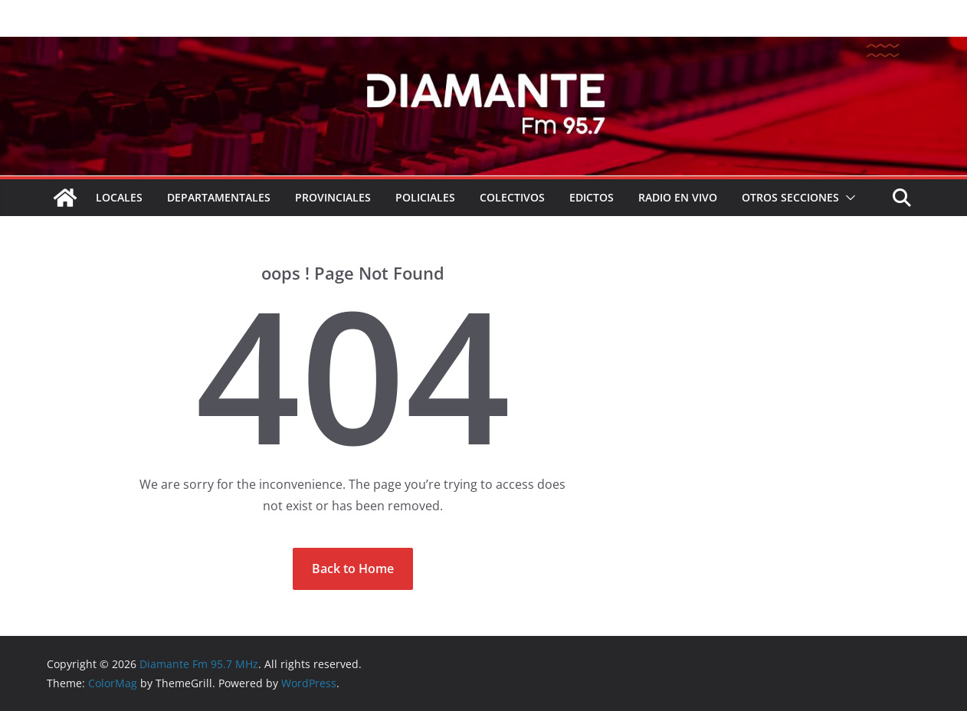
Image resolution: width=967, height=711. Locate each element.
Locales (119, 197)
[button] (847, 197)
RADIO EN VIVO (677, 197)
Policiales (425, 197)
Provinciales (333, 197)
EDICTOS (591, 197)
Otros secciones (790, 197)
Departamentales (218, 197)
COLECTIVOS (512, 197)
